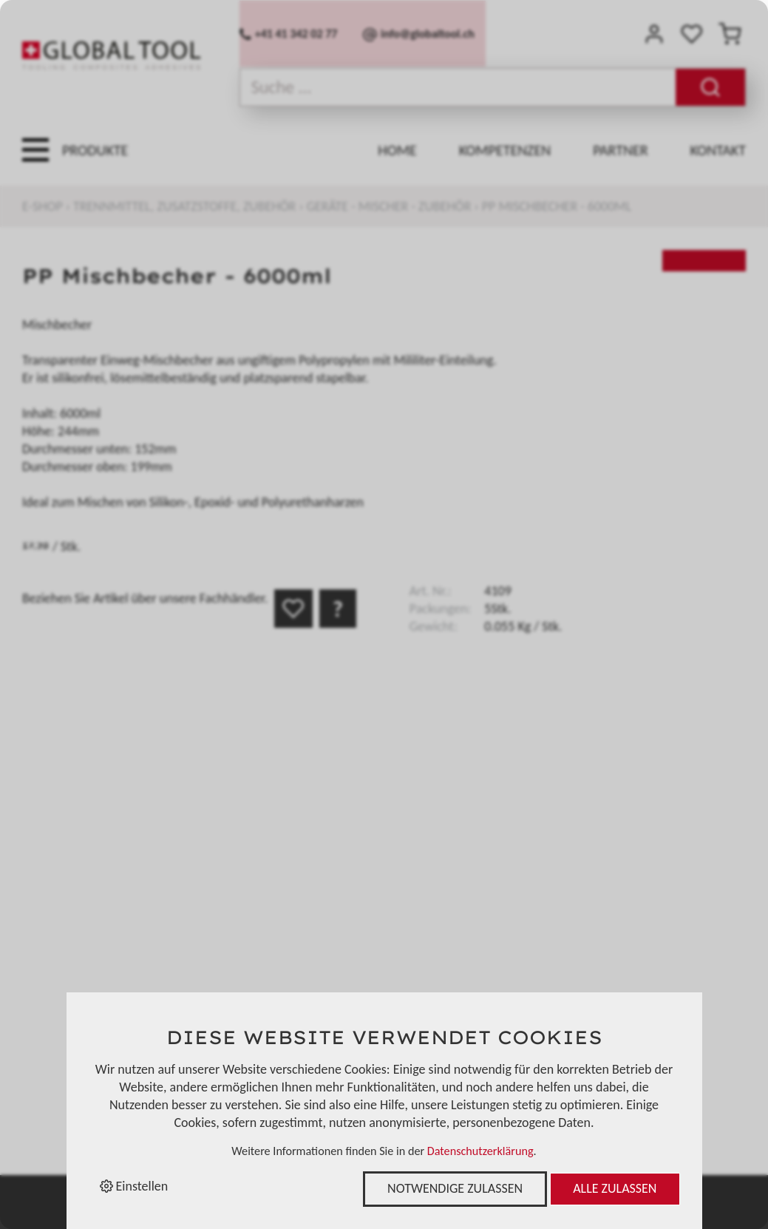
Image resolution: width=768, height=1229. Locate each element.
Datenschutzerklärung (480, 1151)
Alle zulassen (614, 1188)
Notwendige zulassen (455, 1188)
